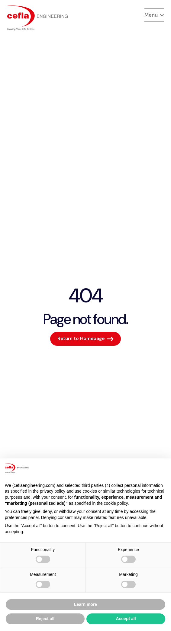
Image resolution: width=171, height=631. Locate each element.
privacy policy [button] (52, 491)
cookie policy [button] (116, 503)
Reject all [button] (45, 618)
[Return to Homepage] (85, 339)
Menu (154, 15)
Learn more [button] (85, 604)
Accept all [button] (126, 618)
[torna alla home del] (37, 18)
